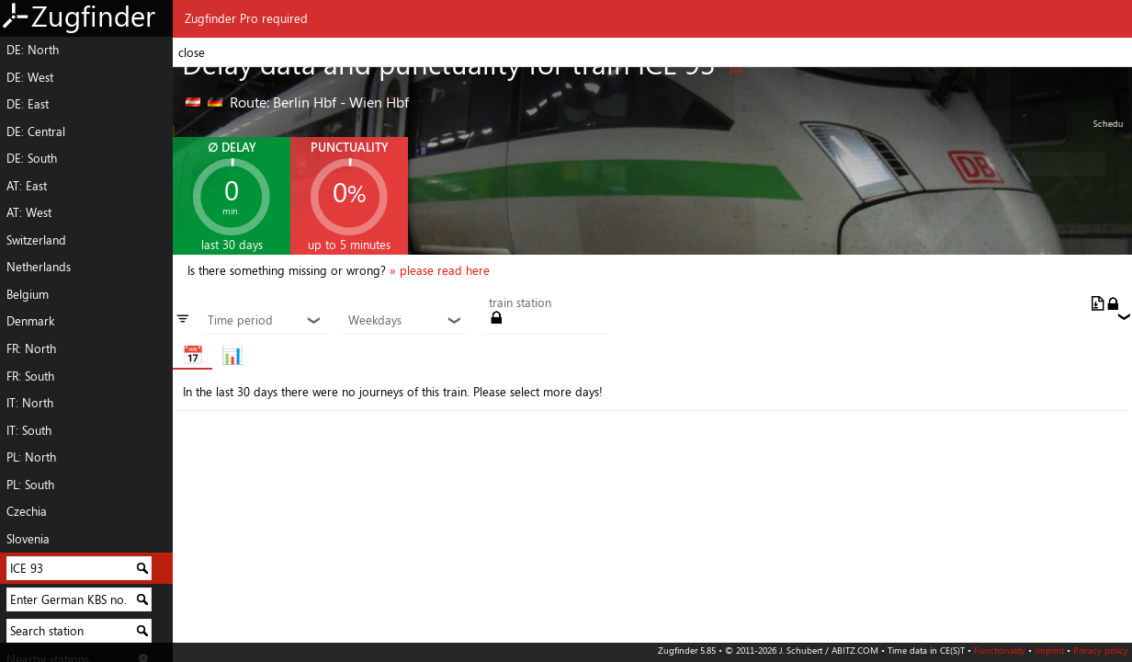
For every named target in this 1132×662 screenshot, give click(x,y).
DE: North (32, 49)
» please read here (440, 270)
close (191, 52)
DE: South (31, 158)
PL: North (31, 457)
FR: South (30, 376)
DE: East (27, 104)
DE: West (29, 77)
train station (520, 303)
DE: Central (35, 131)
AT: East (26, 185)
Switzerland (36, 240)
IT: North (29, 402)
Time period (264, 321)
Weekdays (404, 321)
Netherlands (38, 266)
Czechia (26, 511)
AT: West (28, 212)
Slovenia (28, 539)
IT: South (28, 430)
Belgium (27, 294)
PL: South (30, 484)
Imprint (1049, 650)
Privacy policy (1100, 650)
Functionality (999, 650)
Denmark (30, 321)
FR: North (31, 348)
